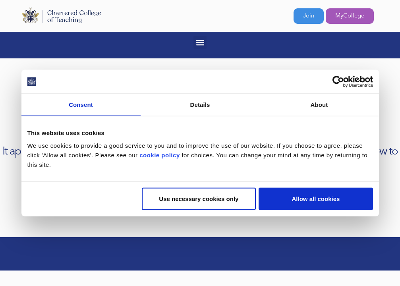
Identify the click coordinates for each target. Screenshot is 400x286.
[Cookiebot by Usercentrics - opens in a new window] (338, 82)
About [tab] (319, 104)
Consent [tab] (81, 104)
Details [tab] (200, 104)
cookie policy (159, 154)
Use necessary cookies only (198, 198)
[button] (200, 42)
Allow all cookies (316, 198)
